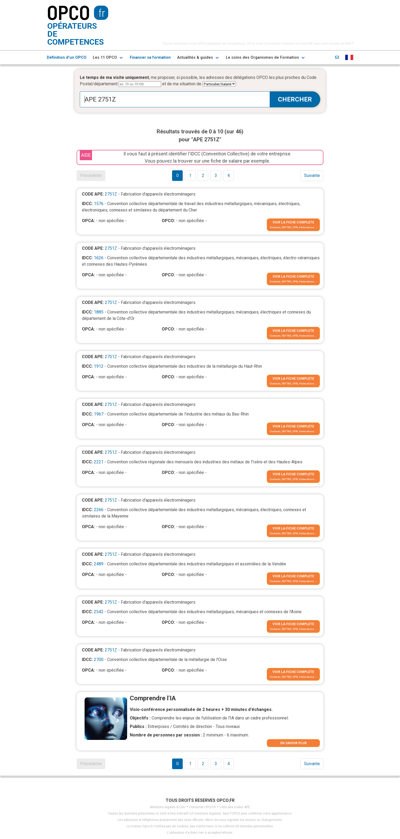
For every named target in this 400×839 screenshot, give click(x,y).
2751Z (111, 194)
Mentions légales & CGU (167, 807)
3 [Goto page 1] (216, 175)
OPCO (68, 12)
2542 (98, 611)
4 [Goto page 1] (228, 175)
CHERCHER (295, 99)
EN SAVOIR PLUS (293, 743)
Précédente (91, 175)
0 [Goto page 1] (177, 175)
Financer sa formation (150, 57)
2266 (98, 509)
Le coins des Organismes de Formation (262, 57)
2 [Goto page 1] (203, 175)
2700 (98, 659)
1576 (98, 203)
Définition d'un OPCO (66, 57)
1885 (98, 312)
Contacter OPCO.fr (202, 807)
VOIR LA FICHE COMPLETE (293, 222)
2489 (98, 563)
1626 (98, 257)
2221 (98, 461)
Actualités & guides (195, 57)
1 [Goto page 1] (190, 175)
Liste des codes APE (235, 807)
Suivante (312, 175)
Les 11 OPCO (105, 57)
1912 (98, 366)
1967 (98, 414)
